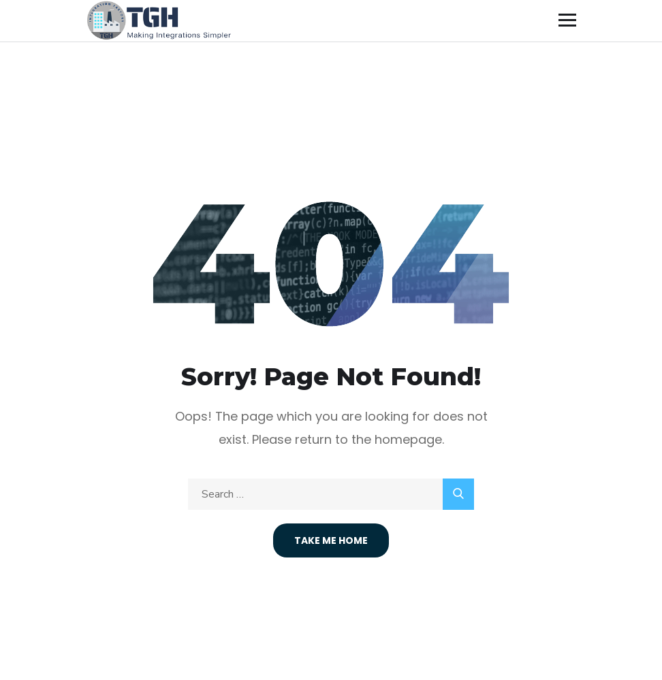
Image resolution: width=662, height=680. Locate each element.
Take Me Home (331, 540)
